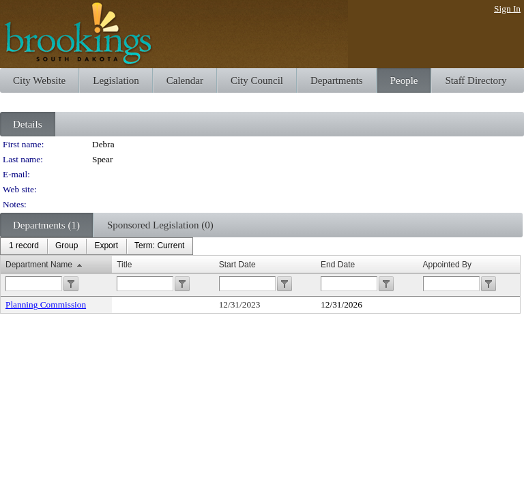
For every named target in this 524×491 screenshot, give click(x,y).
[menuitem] (24, 246)
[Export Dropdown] (106, 246)
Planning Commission (45, 304)
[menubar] (96, 246)
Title (124, 264)
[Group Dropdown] (66, 246)
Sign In (507, 8)
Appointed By (447, 264)
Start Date (237, 264)
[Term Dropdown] (159, 246)
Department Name (38, 264)
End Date (338, 264)
